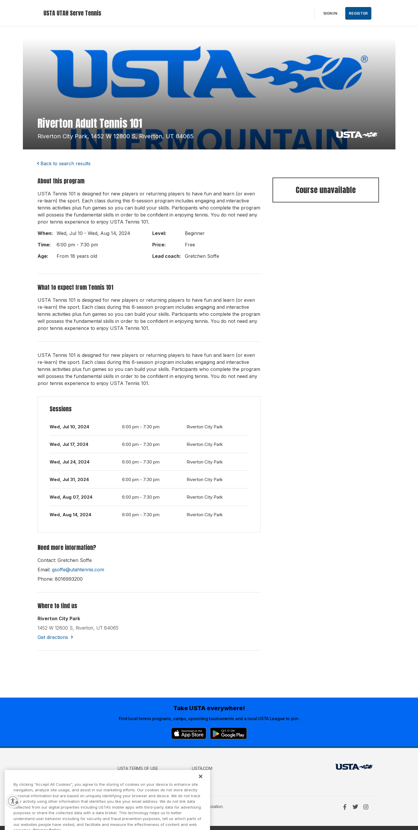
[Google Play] (228, 733)
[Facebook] (344, 807)
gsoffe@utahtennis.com (78, 569)
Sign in (330, 13)
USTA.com (202, 768)
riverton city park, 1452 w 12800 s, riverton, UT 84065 (116, 136)
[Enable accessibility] (13, 801)
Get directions (53, 637)
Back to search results (65, 163)
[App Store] (189, 733)
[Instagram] (366, 807)
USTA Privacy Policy (139, 776)
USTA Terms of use (138, 768)
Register (358, 13)
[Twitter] (355, 807)
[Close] (200, 785)
